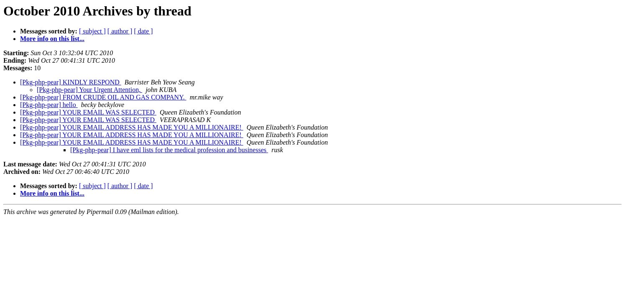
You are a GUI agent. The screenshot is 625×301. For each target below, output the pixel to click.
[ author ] (120, 31)
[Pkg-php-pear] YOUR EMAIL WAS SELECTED (88, 112)
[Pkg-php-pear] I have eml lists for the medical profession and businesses (169, 149)
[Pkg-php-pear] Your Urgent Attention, (89, 89)
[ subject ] (92, 31)
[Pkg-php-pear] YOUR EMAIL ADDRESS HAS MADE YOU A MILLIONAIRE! (131, 127)
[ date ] (143, 31)
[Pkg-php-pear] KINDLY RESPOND (70, 82)
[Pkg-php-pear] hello (49, 104)
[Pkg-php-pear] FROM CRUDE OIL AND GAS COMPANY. (103, 97)
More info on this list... (52, 38)
